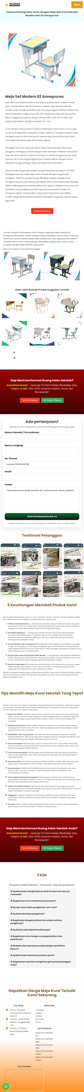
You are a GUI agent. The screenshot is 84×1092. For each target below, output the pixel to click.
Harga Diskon (52, 401)
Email (42, 476)
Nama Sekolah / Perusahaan (42, 437)
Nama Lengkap (42, 450)
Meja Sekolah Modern (45, 1089)
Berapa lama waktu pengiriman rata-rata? (33, 908)
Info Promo (30, 401)
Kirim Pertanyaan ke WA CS (42, 517)
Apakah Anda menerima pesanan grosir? (32, 956)
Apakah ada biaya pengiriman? (27, 915)
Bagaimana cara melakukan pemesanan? (33, 902)
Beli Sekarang (42, 211)
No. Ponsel (42, 463)
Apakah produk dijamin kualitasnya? (30, 931)
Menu (77, 4)
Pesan (42, 498)
